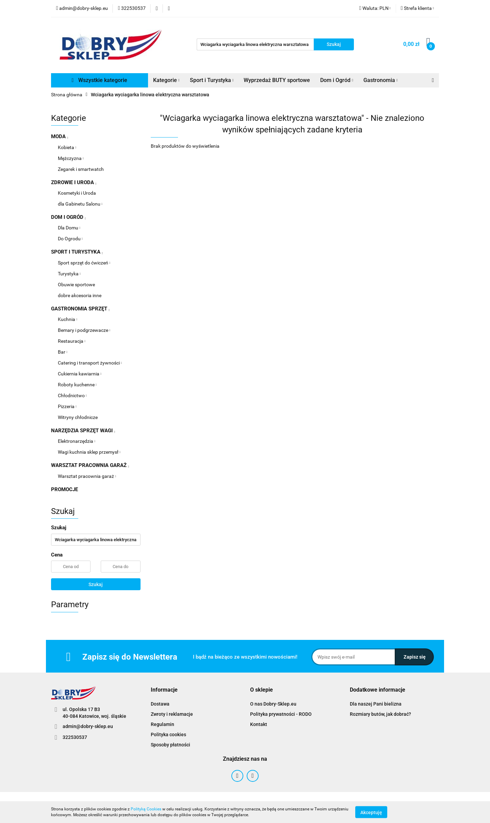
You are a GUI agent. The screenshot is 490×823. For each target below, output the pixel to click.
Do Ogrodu (70, 238)
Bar (62, 352)
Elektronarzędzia (76, 441)
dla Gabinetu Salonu (80, 204)
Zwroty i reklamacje (172, 714)
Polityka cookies (168, 734)
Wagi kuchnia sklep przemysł (89, 452)
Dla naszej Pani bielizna (376, 704)
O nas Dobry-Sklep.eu (273, 704)
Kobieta (67, 147)
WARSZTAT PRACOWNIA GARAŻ (90, 465)
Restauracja (71, 341)
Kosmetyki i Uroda (77, 193)
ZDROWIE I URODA (73, 182)
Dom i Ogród (336, 80)
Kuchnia (67, 319)
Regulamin (162, 724)
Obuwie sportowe (76, 284)
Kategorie (166, 80)
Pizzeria (67, 406)
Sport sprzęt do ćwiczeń (84, 262)
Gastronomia (380, 80)
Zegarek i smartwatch (81, 169)
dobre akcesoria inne (79, 295)
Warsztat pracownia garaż (87, 476)
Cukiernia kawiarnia (79, 373)
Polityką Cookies (146, 809)
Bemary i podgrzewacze (84, 330)
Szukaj (95, 584)
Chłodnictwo (72, 395)
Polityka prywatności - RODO (281, 714)
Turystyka (69, 273)
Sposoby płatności (170, 744)
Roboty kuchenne (77, 384)
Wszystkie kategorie (100, 80)
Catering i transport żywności (90, 363)
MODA (59, 136)
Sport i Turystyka (212, 80)
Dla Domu (69, 227)
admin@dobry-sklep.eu (88, 726)
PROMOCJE (64, 489)
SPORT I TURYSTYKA (77, 252)
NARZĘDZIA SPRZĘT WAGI (83, 430)
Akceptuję (371, 812)
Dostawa (160, 704)
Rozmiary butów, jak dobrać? (380, 714)
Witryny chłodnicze (78, 417)
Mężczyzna (71, 158)
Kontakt (258, 724)
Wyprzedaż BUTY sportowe (277, 80)
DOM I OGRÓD (68, 217)
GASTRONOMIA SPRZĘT (80, 309)
